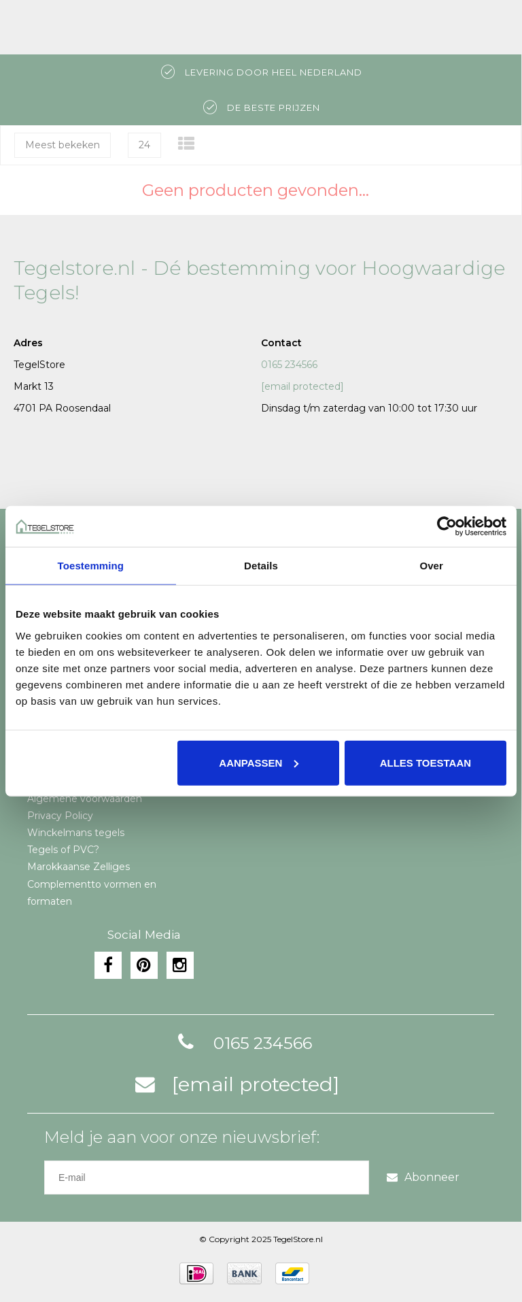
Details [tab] (261, 565)
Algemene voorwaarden (84, 798)
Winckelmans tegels (75, 833)
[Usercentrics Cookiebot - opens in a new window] (446, 526)
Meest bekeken (62, 145)
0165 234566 (289, 364)
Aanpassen (258, 762)
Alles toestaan (425, 762)
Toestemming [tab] (91, 565)
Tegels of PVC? (63, 850)
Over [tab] (431, 565)
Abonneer (423, 1177)
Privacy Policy (60, 815)
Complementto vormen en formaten (91, 892)
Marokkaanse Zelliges (78, 867)
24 (144, 145)
